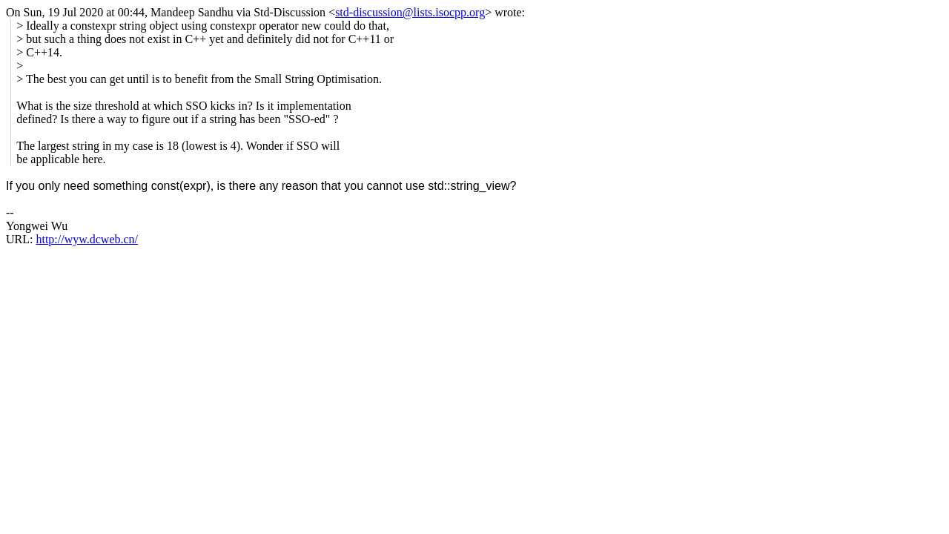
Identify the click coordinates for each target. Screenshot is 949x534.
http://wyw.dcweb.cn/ (87, 239)
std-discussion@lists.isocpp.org (410, 12)
